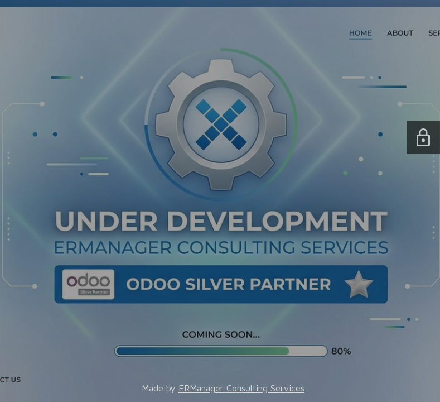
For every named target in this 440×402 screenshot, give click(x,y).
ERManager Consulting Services (241, 388)
